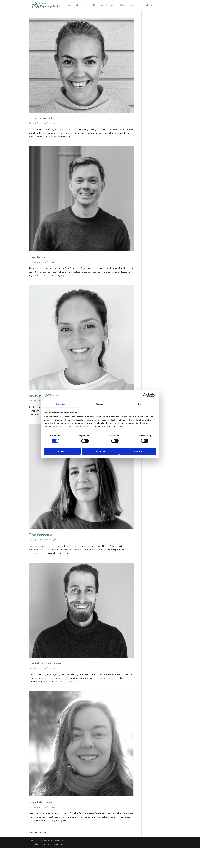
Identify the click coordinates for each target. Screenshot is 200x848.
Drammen (110, 5)
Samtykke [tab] (60, 404)
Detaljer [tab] (100, 404)
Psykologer (51, 123)
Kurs (159, 5)
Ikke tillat (62, 451)
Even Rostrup (39, 257)
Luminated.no (57, 844)
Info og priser (82, 5)
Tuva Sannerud (40, 535)
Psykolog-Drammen (37, 123)
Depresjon (98, 5)
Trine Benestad (40, 118)
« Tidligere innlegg (37, 832)
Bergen (133, 5)
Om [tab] (139, 404)
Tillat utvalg (100, 451)
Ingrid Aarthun (40, 802)
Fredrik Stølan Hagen (45, 663)
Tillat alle (138, 451)
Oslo (122, 5)
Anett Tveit (37, 396)
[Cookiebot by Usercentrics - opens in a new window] (144, 395)
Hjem (68, 5)
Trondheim (147, 5)
